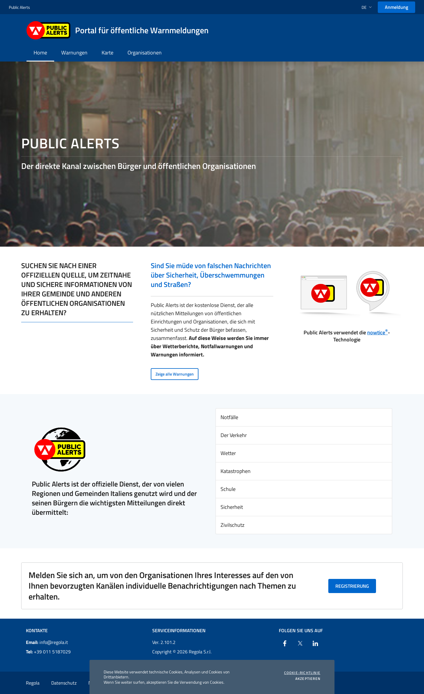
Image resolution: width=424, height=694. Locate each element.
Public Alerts (19, 7)
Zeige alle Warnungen (174, 374)
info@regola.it (47, 642)
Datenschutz (64, 682)
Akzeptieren (307, 678)
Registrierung (352, 586)
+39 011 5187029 (48, 651)
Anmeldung (396, 7)
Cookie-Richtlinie (302, 673)
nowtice (377, 332)
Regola (32, 682)
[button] (367, 7)
